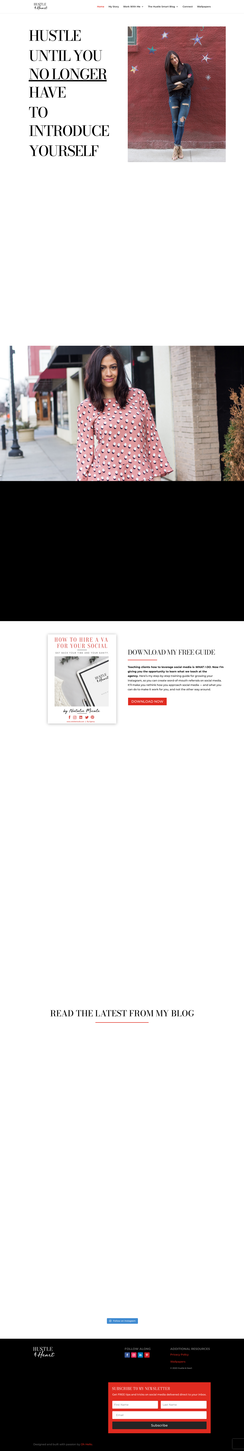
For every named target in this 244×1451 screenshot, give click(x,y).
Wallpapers (204, 6)
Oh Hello (86, 1444)
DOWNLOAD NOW (147, 701)
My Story (114, 6)
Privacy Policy (179, 1354)
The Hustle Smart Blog (161, 6)
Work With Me (131, 6)
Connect (188, 6)
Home (100, 6)
